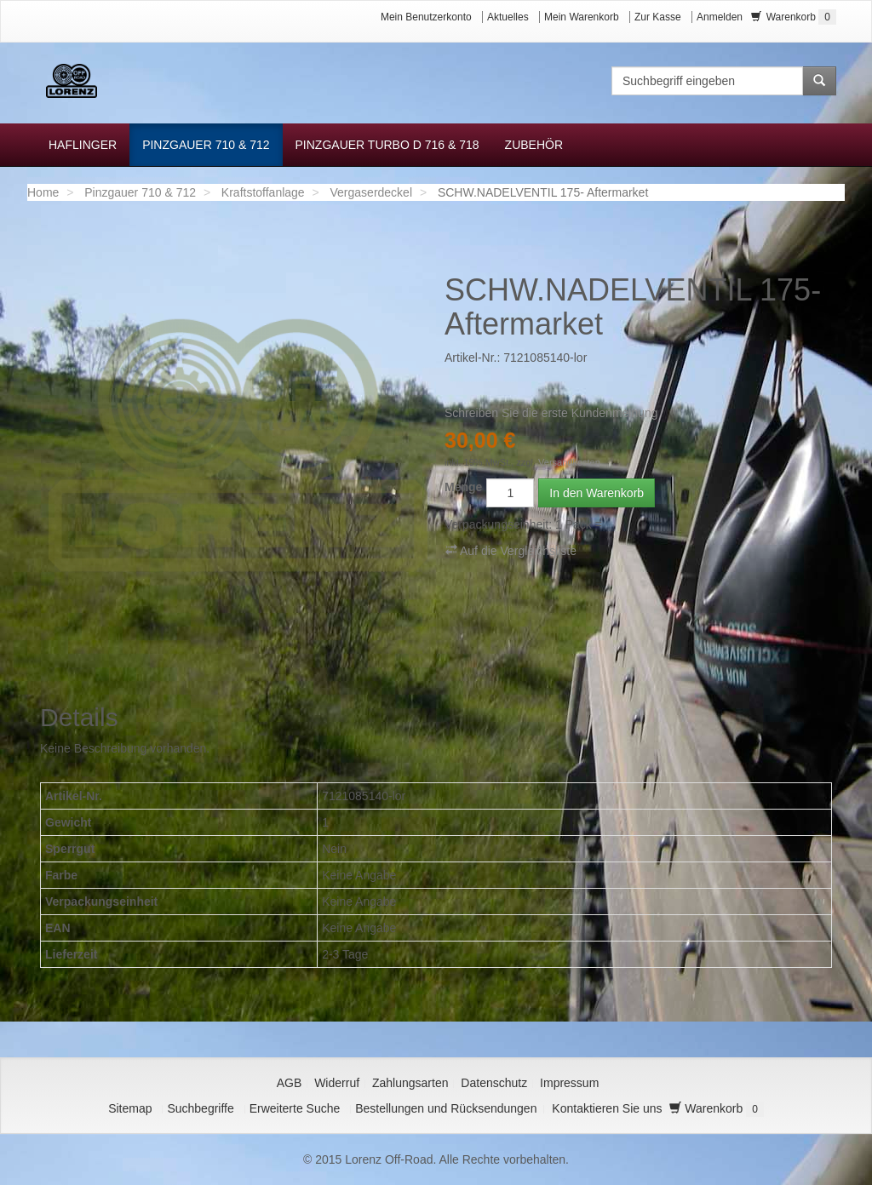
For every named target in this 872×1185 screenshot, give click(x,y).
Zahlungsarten (410, 1083)
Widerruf (336, 1083)
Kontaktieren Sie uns (607, 1108)
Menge (463, 487)
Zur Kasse (657, 17)
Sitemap (130, 1108)
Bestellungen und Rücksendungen (445, 1108)
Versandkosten (569, 462)
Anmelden (720, 17)
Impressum (569, 1083)
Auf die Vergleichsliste (511, 550)
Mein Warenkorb (581, 17)
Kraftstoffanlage (263, 192)
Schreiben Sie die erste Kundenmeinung (551, 413)
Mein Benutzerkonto (426, 17)
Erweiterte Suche (295, 1108)
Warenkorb (793, 17)
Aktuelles (508, 17)
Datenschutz (494, 1083)
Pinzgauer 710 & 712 (140, 192)
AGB (289, 1083)
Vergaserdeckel (371, 192)
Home (43, 192)
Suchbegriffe (200, 1108)
